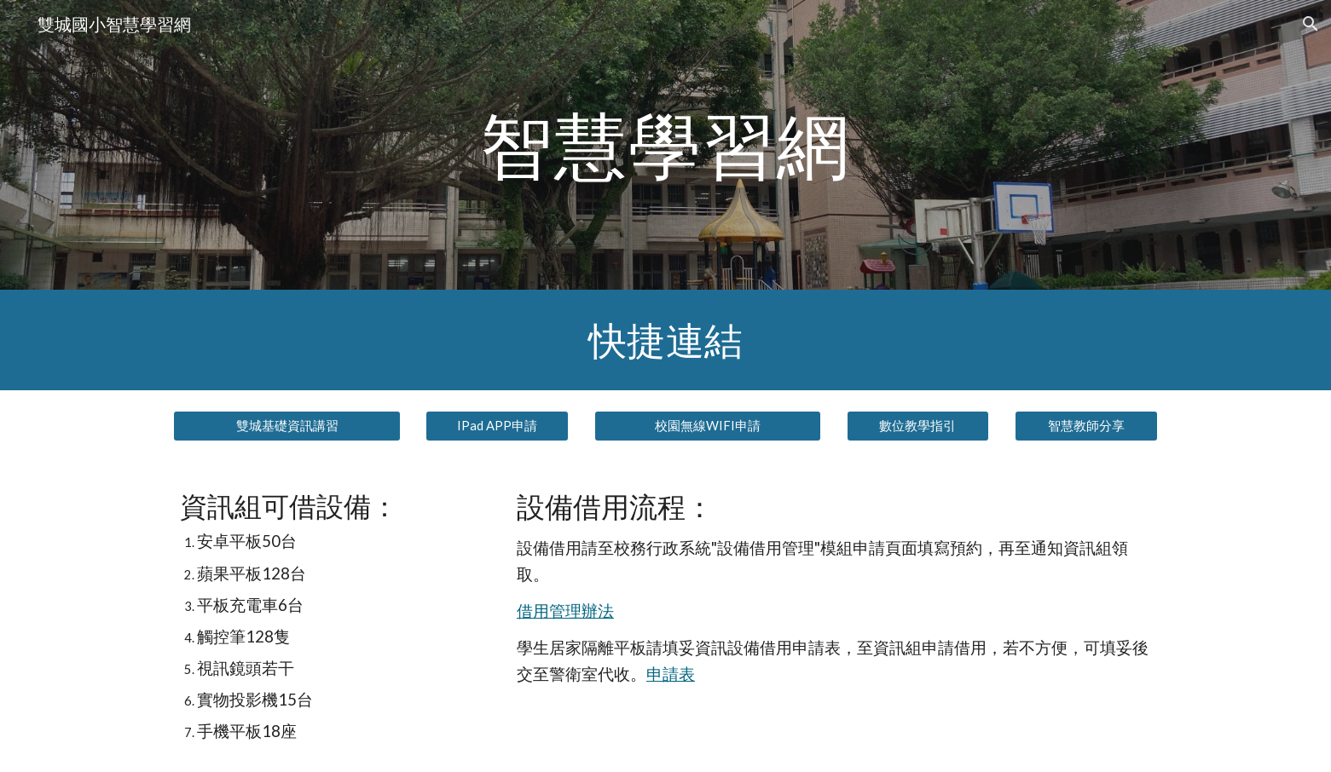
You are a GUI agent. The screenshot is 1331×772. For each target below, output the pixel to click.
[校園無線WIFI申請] (707, 426)
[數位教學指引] (918, 426)
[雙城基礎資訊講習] (286, 426)
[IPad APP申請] (497, 426)
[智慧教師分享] (1086, 426)
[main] (666, 144)
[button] (1310, 23)
